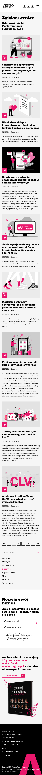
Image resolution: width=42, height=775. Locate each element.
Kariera (4, 748)
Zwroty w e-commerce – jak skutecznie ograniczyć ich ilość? (19, 434)
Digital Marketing (9, 565)
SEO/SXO (6, 580)
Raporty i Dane (8, 572)
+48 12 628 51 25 (11, 744)
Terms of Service (9, 771)
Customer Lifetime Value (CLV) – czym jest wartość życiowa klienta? (18, 499)
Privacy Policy (35, 769)
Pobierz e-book (12, 675)
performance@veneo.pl (13, 741)
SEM (4, 576)
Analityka (6, 562)
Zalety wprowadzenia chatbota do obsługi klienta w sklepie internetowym (20, 180)
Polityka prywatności (10, 751)
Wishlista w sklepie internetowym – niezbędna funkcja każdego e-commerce (20, 125)
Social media (7, 583)
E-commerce (15, 77)
